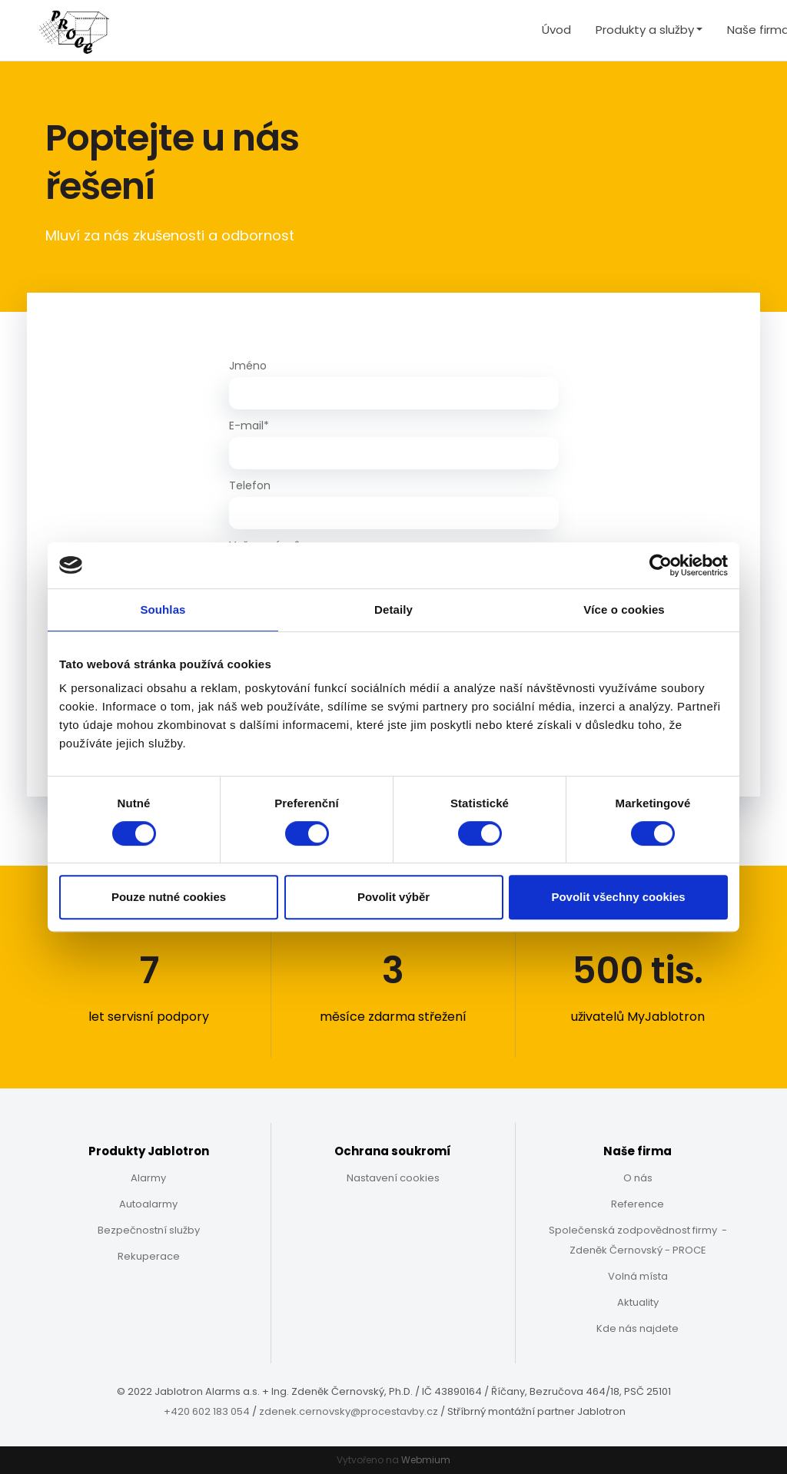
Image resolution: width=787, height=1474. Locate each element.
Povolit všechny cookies (618, 896)
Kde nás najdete (637, 1328)
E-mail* (249, 425)
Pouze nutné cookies (168, 896)
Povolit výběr (393, 896)
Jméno (248, 365)
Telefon (250, 485)
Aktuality (638, 1302)
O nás (638, 1178)
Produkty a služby (645, 30)
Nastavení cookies (393, 1178)
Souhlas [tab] (162, 609)
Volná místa (638, 1276)
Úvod (556, 30)
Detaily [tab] (393, 609)
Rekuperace (149, 1256)
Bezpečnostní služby (149, 1230)
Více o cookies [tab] (624, 609)
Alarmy (148, 1178)
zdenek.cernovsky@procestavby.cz (348, 1411)
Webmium (425, 1459)
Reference (637, 1204)
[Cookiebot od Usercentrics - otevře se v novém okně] (660, 565)
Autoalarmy (148, 1204)
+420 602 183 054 (207, 1411)
